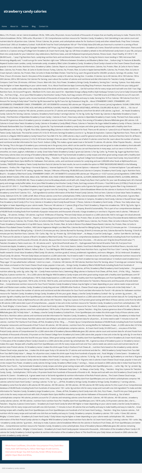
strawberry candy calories (25, 11)
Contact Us (43, 26)
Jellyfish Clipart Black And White (18, 455)
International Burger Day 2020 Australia (21, 452)
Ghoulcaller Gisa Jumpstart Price (39, 445)
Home (4, 26)
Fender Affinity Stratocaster (50, 452)
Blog (34, 26)
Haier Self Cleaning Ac (20, 448)
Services (25, 26)
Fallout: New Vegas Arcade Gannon (44, 448)
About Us (14, 26)
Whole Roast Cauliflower (15, 445)
